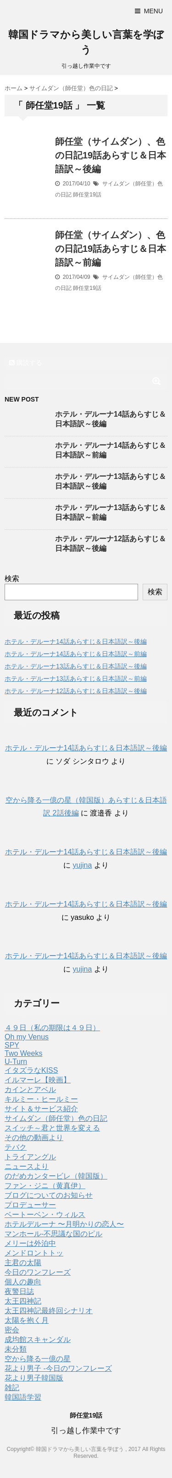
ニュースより (27, 1166)
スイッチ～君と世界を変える (52, 1128)
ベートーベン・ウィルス (45, 1214)
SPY (12, 1045)
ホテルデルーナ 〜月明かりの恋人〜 (64, 1224)
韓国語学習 (23, 1397)
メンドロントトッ (34, 1253)
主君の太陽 (23, 1262)
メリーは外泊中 (30, 1243)
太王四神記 (23, 1301)
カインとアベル (30, 1089)
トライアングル (30, 1157)
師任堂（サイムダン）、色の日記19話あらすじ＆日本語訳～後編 (110, 155)
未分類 (16, 1349)
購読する (25, 362)
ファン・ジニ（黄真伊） (45, 1186)
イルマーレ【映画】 (38, 1080)
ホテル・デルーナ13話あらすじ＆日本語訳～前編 (76, 678)
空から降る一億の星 (38, 1359)
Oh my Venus (27, 1037)
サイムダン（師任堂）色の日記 (56, 1118)
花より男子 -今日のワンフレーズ (58, 1368)
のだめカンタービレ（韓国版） (56, 1176)
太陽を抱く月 (27, 1320)
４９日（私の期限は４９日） (52, 1028)
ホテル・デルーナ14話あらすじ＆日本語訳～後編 (76, 641)
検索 (12, 578)
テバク (16, 1147)
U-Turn (16, 1061)
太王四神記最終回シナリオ (49, 1311)
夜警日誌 (19, 1291)
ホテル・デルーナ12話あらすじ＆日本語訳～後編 (76, 691)
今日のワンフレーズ (38, 1272)
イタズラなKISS (31, 1070)
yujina (82, 865)
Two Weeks (23, 1053)
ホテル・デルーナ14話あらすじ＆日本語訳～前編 (76, 653)
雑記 (12, 1387)
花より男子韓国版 (34, 1378)
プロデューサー (30, 1205)
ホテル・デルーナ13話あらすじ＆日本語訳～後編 (76, 666)
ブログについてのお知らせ (49, 1195)
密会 (12, 1330)
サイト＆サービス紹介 (41, 1109)
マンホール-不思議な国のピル (53, 1234)
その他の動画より (34, 1137)
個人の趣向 (23, 1282)
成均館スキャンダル (38, 1339)
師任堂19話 (87, 194)
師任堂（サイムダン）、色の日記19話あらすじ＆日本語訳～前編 (110, 248)
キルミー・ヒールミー (41, 1099)
